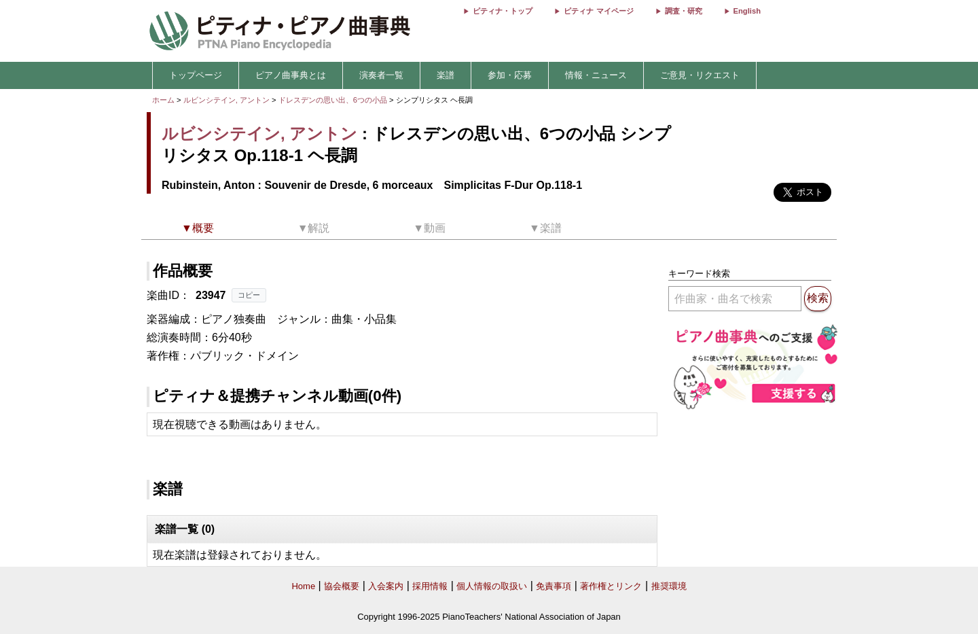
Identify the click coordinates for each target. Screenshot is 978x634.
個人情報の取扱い (491, 586)
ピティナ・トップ (502, 11)
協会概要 (341, 586)
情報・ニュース (596, 75)
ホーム (163, 100)
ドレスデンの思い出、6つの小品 (333, 100)
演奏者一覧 (381, 75)
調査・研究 (683, 11)
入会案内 (385, 586)
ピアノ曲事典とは (290, 75)
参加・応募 (510, 75)
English (747, 11)
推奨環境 (669, 586)
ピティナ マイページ (598, 11)
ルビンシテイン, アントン (226, 100)
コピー (249, 295)
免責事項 (553, 586)
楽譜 (445, 75)
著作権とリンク (611, 586)
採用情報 (430, 586)
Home (303, 586)
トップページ (195, 75)
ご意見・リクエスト (700, 75)
